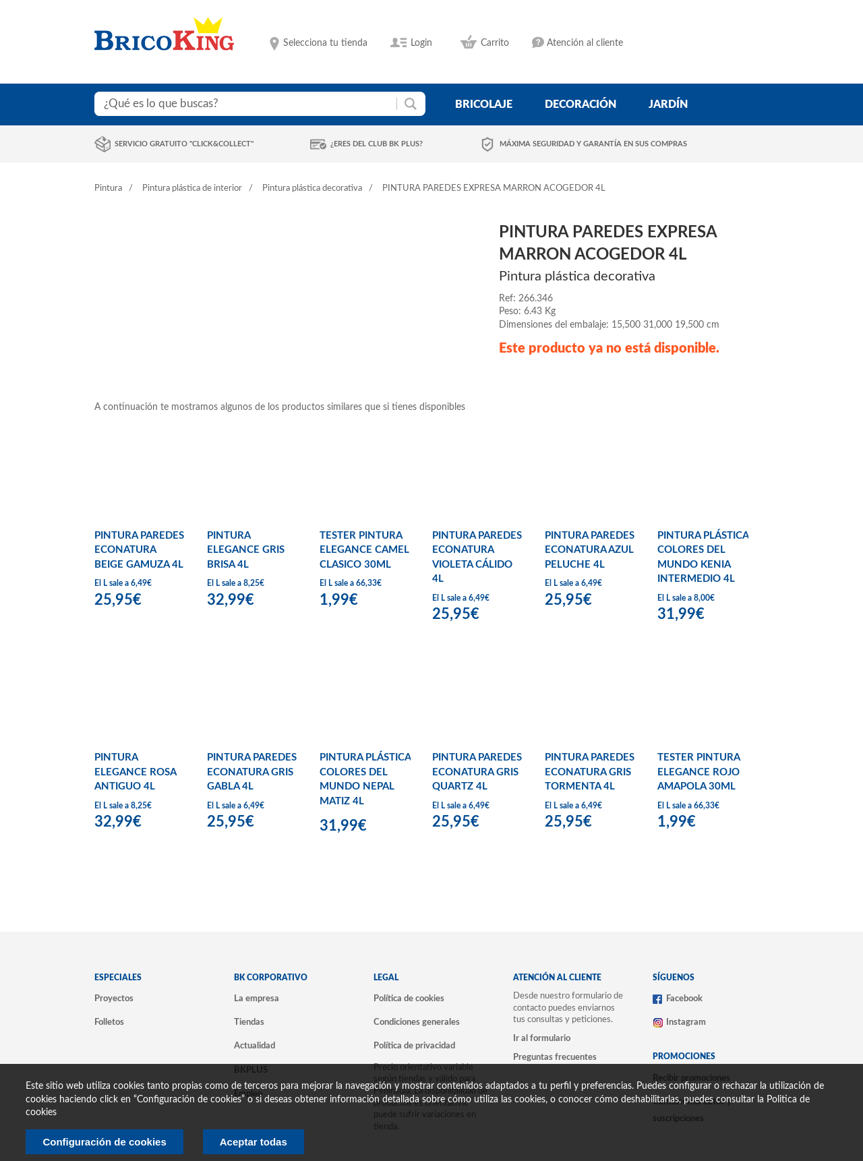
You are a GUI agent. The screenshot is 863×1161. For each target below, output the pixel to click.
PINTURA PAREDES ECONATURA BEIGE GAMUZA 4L (139, 550)
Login (421, 43)
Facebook (684, 998)
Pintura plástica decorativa (312, 188)
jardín (668, 104)
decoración (580, 104)
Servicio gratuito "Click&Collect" (184, 144)
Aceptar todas (253, 1142)
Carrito (495, 43)
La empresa (256, 998)
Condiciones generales (417, 1022)
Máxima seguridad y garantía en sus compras (593, 144)
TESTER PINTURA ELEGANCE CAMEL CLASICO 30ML (364, 550)
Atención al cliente (585, 43)
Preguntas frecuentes (555, 1057)
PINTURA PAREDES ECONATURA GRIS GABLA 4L (252, 772)
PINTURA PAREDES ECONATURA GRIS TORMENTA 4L (589, 772)
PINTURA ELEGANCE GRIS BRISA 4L (246, 550)
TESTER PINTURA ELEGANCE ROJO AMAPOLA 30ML (698, 772)
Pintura (108, 188)
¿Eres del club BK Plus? (376, 144)
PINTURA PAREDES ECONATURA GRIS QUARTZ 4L (477, 772)
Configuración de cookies (104, 1142)
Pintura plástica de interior (192, 188)
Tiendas (249, 1022)
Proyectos (113, 998)
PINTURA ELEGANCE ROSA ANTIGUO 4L (135, 772)
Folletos (109, 1022)
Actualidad (254, 1046)
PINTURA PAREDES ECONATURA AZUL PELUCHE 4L (589, 550)
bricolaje (483, 104)
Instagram (686, 1022)
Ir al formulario (541, 1038)
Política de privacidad (414, 1046)
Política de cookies (409, 998)
